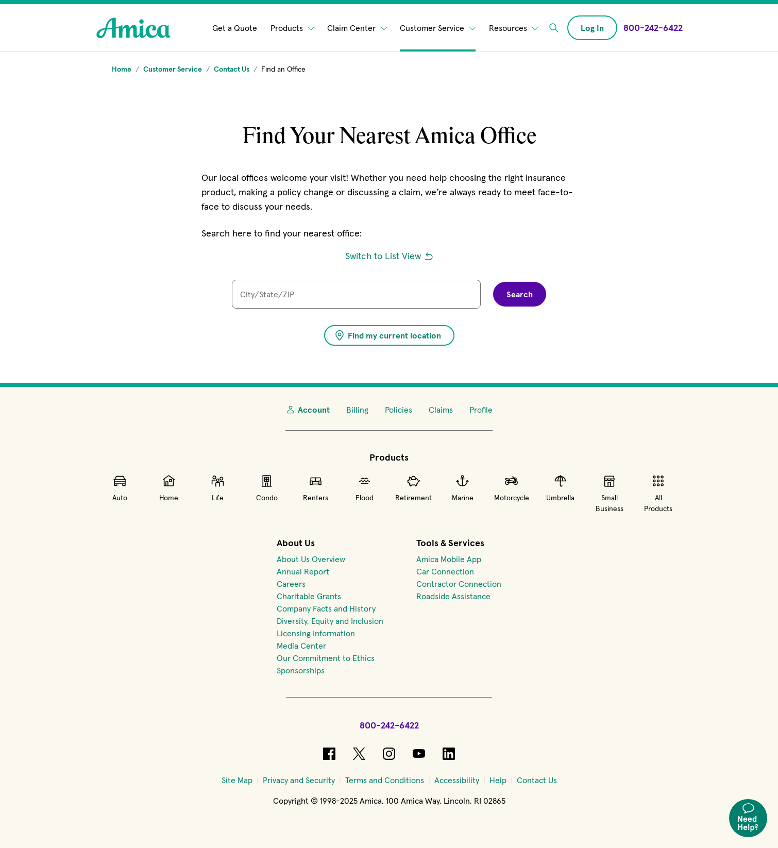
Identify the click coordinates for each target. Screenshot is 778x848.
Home (168, 487)
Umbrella (560, 487)
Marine (462, 487)
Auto (119, 487)
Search (519, 294)
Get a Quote (234, 28)
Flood (365, 487)
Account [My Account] (307, 409)
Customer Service (438, 28)
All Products (658, 493)
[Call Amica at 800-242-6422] (653, 27)
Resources (513, 28)
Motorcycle (511, 487)
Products (292, 28)
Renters (315, 487)
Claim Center (357, 28)
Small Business (609, 493)
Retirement (413, 487)
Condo (267, 487)
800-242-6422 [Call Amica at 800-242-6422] (389, 725)
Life (217, 487)
